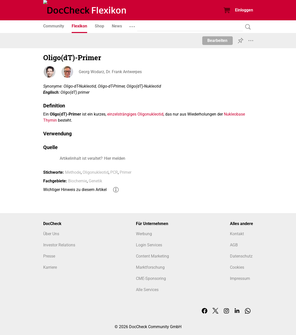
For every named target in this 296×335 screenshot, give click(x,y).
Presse (49, 256)
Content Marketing (152, 256)
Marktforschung (150, 267)
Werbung (144, 233)
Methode (73, 172)
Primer (125, 172)
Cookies (237, 267)
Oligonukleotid (150, 114)
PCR (114, 172)
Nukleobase (234, 114)
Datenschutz (241, 256)
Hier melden (114, 158)
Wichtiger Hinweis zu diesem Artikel (75, 189)
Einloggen (244, 10)
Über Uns (51, 233)
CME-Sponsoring (151, 278)
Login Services (149, 245)
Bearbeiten (217, 40)
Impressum (240, 278)
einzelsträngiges (121, 114)
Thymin (50, 120)
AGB (234, 245)
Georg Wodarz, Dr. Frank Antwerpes (110, 71)
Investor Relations (59, 245)
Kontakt (237, 233)
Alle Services (147, 289)
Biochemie (77, 181)
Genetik (95, 181)
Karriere (50, 267)
